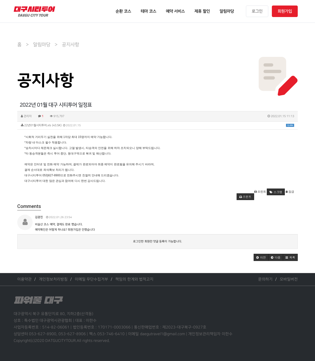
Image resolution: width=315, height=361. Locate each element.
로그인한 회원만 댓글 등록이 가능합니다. (157, 241)
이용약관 (24, 279)
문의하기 (265, 279)
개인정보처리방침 (53, 279)
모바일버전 (289, 279)
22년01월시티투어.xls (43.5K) (157, 125)
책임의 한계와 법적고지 (134, 279)
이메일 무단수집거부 (91, 279)
